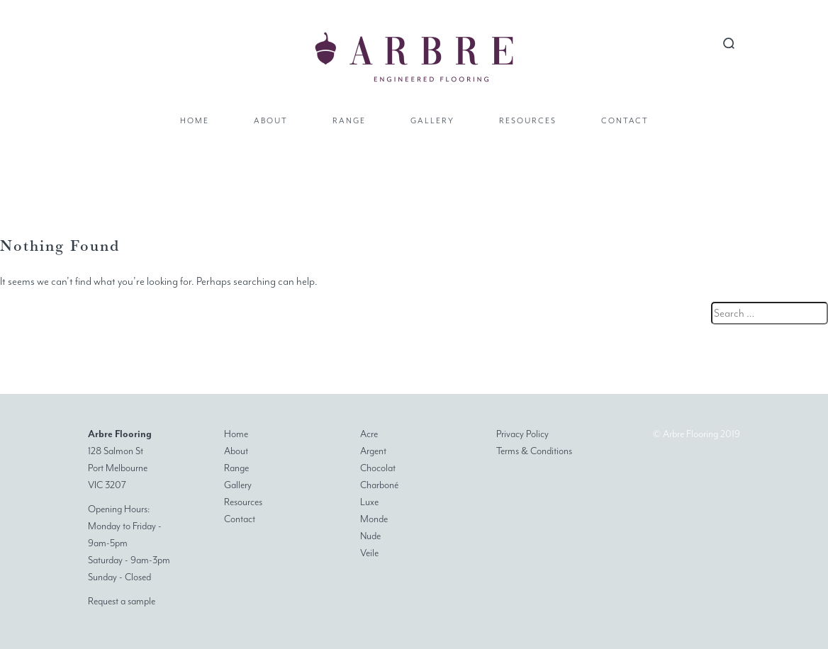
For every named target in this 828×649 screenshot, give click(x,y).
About (271, 120)
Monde (374, 519)
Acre (369, 434)
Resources (527, 120)
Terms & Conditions (534, 451)
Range (349, 120)
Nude (370, 536)
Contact (625, 120)
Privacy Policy (522, 434)
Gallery (432, 120)
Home (194, 120)
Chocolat (378, 468)
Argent (373, 451)
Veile (369, 553)
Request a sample (121, 601)
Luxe (369, 502)
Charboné (379, 485)
